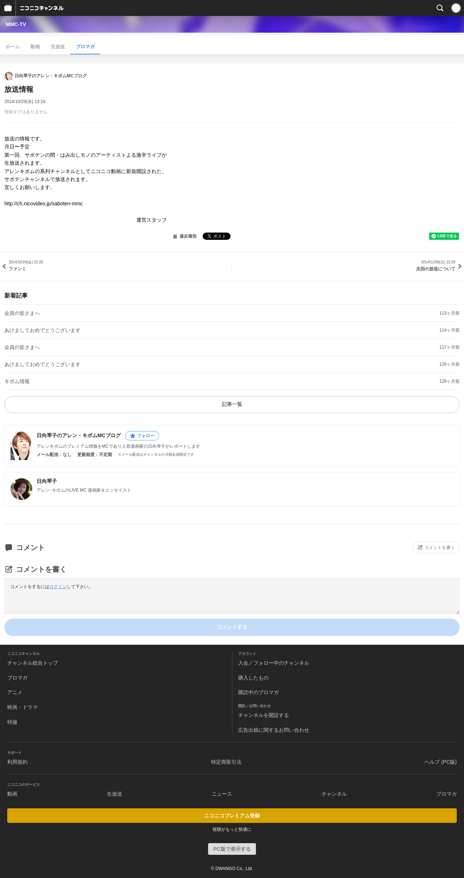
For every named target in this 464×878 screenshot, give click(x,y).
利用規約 (17, 762)
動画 (35, 46)
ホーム (12, 46)
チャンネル (334, 794)
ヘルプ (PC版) (440, 762)
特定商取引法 (226, 762)
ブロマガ (85, 46)
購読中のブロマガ (258, 692)
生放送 (58, 46)
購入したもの (253, 678)
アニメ (14, 692)
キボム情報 (17, 381)
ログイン (58, 586)
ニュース (222, 794)
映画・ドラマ (22, 707)
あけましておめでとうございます (42, 330)
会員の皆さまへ (22, 313)
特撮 (12, 722)
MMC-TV (16, 24)
